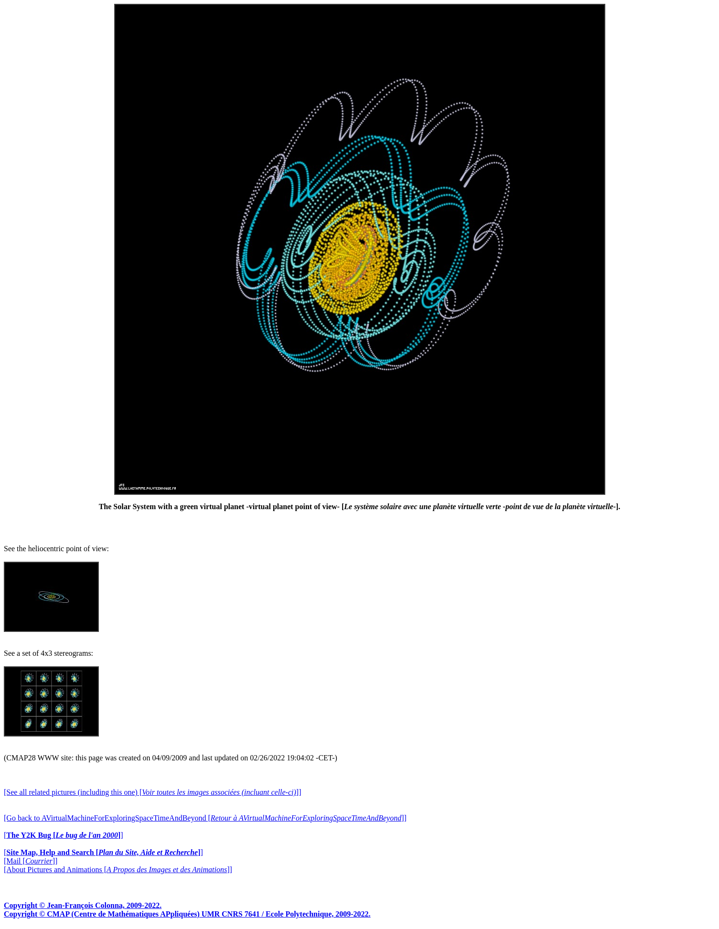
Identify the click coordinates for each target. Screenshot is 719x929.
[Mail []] (30, 861)
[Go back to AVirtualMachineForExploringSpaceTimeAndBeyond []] (205, 818)
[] (63, 835)
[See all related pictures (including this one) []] (152, 792)
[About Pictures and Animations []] (118, 869)
